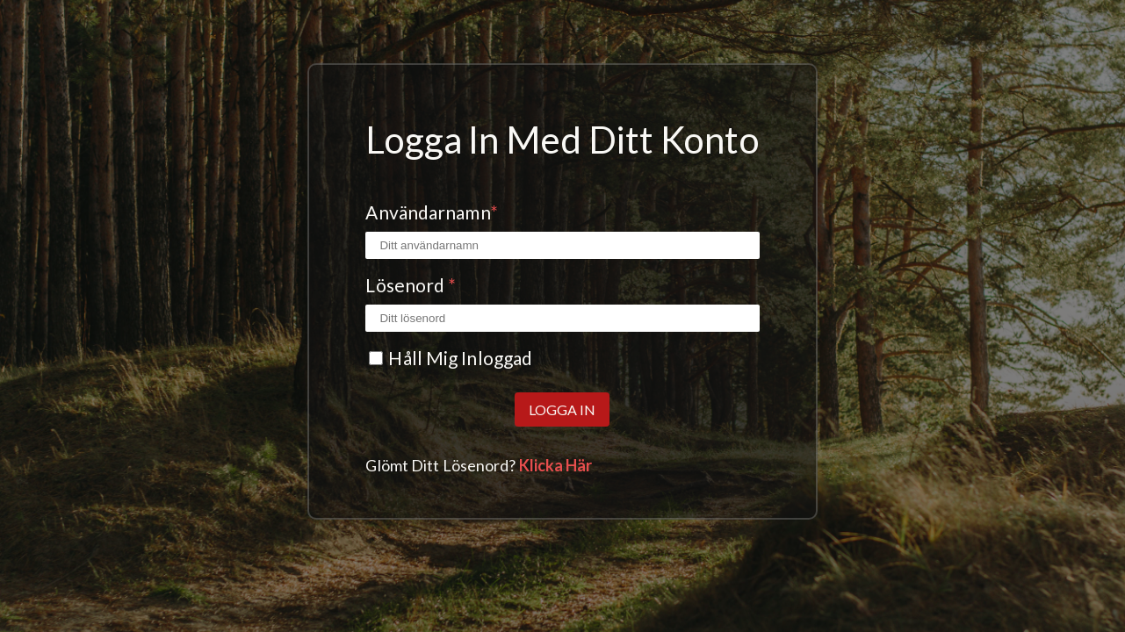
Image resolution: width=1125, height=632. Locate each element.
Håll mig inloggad (460, 358)
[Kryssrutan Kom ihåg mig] (376, 358)
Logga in (562, 409)
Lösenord (410, 285)
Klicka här (556, 465)
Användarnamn (431, 212)
